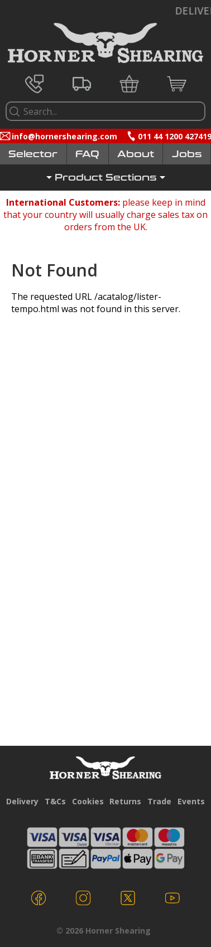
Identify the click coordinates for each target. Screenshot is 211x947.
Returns (125, 801)
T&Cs (55, 801)
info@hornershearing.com (64, 136)
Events (191, 801)
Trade (159, 801)
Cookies (88, 801)
